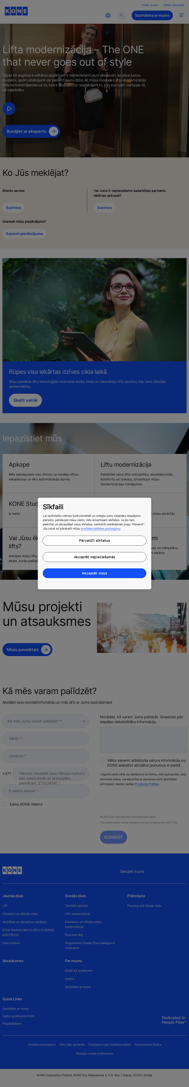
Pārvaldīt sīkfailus (94, 541)
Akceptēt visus (94, 573)
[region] (94, 543)
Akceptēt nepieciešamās (94, 557)
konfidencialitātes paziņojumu (100, 528)
